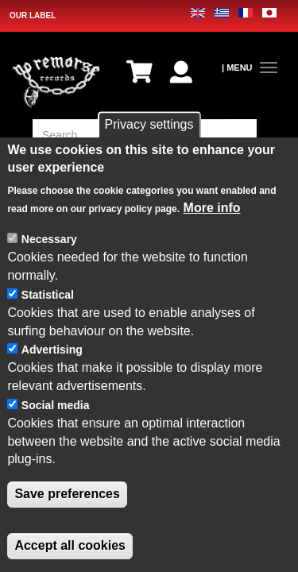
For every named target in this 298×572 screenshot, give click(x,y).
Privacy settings (148, 124)
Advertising (52, 349)
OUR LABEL (33, 15)
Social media (55, 405)
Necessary (49, 239)
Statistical (47, 294)
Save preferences (67, 493)
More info (212, 207)
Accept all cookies (70, 545)
